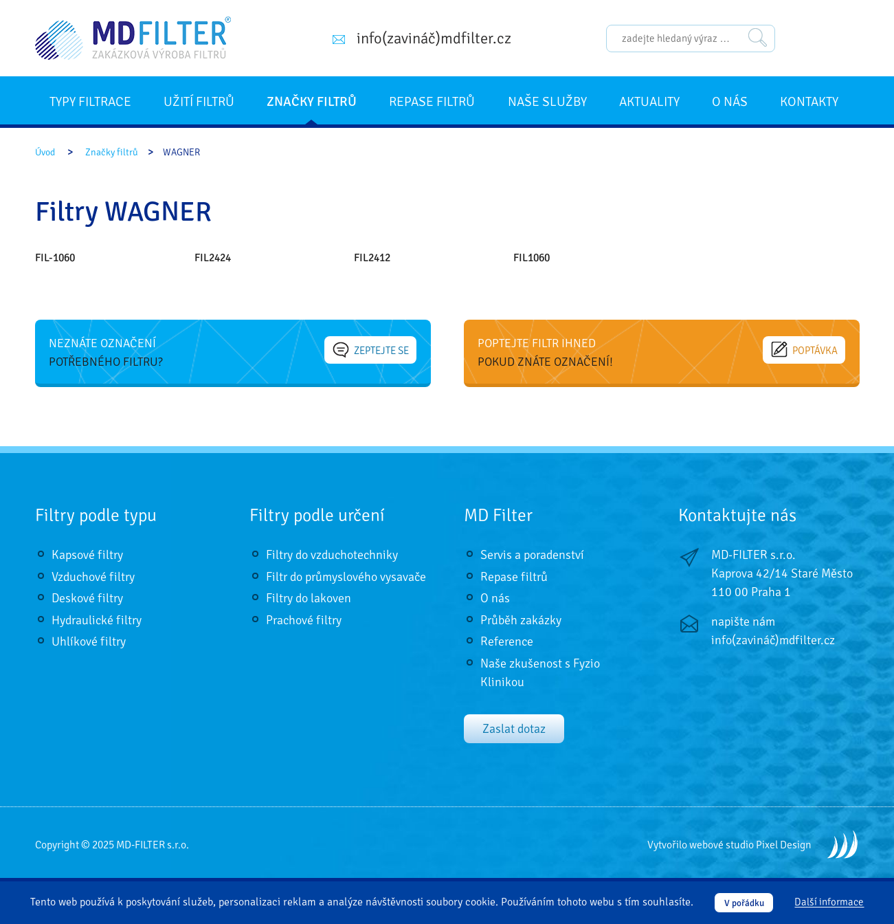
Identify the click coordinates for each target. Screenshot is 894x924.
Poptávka (804, 350)
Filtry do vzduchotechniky (332, 554)
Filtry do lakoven (308, 598)
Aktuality (649, 102)
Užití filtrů (199, 102)
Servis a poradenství (532, 554)
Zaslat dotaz (514, 728)
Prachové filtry (304, 620)
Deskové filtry (87, 598)
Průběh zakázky (520, 620)
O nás (730, 102)
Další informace (829, 902)
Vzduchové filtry (93, 576)
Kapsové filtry (87, 554)
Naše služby (547, 102)
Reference (506, 641)
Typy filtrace (90, 102)
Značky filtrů (312, 102)
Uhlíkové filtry (89, 641)
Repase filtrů (432, 102)
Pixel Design (784, 845)
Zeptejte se (371, 350)
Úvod (45, 152)
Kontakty (809, 102)
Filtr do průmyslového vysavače (346, 576)
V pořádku (744, 903)
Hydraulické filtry (97, 620)
